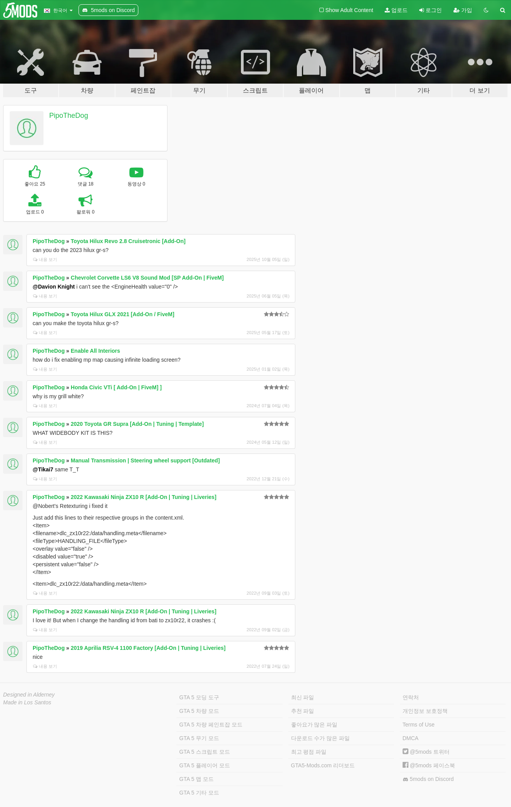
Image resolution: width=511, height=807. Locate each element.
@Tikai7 (43, 469)
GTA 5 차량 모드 (199, 711)
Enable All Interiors (95, 351)
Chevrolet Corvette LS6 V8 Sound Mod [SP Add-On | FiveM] (147, 278)
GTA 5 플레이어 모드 (204, 765)
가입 (462, 10)
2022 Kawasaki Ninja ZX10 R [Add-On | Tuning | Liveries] (143, 497)
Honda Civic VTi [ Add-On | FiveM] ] (116, 387)
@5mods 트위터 (426, 751)
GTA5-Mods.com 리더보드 (323, 765)
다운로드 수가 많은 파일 (320, 738)
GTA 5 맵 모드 (196, 779)
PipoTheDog (68, 115)
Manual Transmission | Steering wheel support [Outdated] (145, 460)
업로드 (396, 10)
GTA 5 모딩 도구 (199, 697)
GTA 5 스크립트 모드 (204, 752)
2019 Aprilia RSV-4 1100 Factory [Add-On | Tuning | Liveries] (148, 648)
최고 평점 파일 (309, 752)
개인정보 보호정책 (425, 711)
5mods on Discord (428, 779)
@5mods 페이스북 (429, 765)
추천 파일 (302, 711)
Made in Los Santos (27, 702)
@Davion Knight (54, 287)
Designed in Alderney (29, 694)
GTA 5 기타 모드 (199, 792)
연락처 (411, 697)
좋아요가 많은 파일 (314, 724)
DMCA (411, 738)
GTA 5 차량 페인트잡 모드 (210, 724)
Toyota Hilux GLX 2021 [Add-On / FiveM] (122, 314)
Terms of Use (418, 724)
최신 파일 (302, 697)
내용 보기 (45, 259)
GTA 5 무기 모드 (199, 738)
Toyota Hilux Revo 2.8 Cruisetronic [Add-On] (128, 241)
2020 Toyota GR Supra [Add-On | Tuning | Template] (137, 424)
